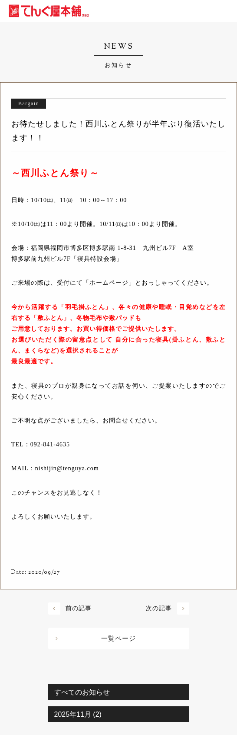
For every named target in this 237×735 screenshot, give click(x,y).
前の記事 (79, 608)
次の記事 (159, 608)
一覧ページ (118, 638)
